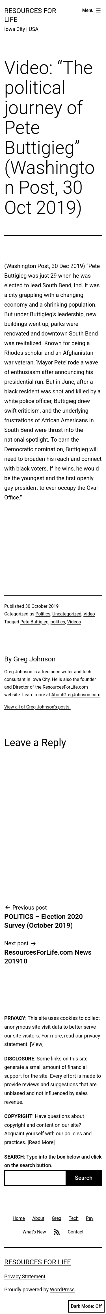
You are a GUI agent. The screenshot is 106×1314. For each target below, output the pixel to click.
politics (58, 622)
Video (89, 614)
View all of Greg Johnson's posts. (37, 707)
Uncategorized (66, 614)
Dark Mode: (86, 1306)
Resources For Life (37, 1262)
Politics (42, 614)
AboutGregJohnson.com (75, 694)
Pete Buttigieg (34, 622)
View (36, 1044)
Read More (41, 1142)
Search (83, 1177)
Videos (74, 622)
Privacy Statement (25, 1276)
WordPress (62, 1289)
